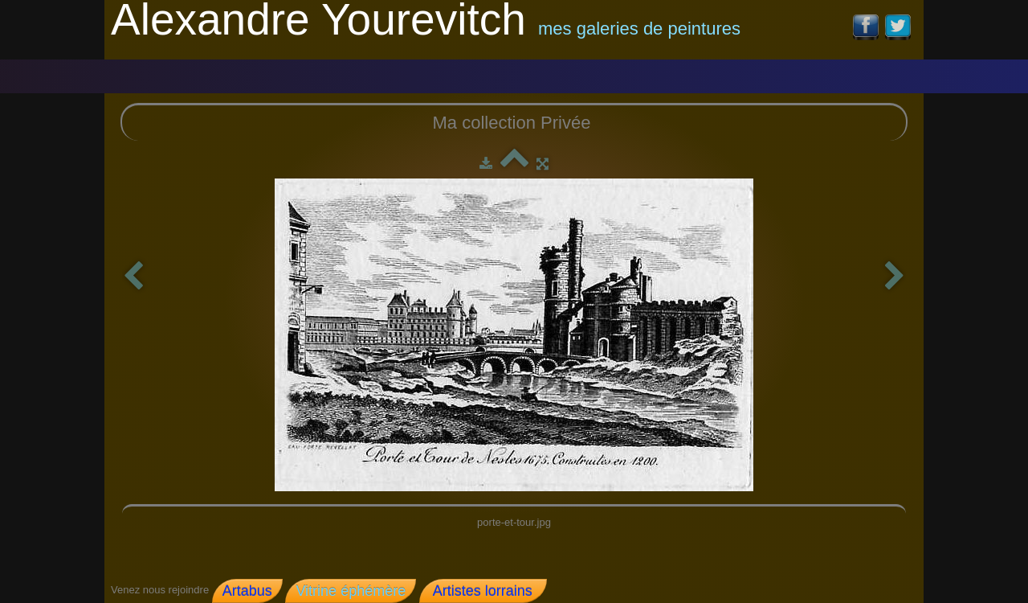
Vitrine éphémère (351, 591)
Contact (535, 71)
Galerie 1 (235, 72)
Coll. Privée (437, 71)
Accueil (150, 71)
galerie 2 (326, 72)
